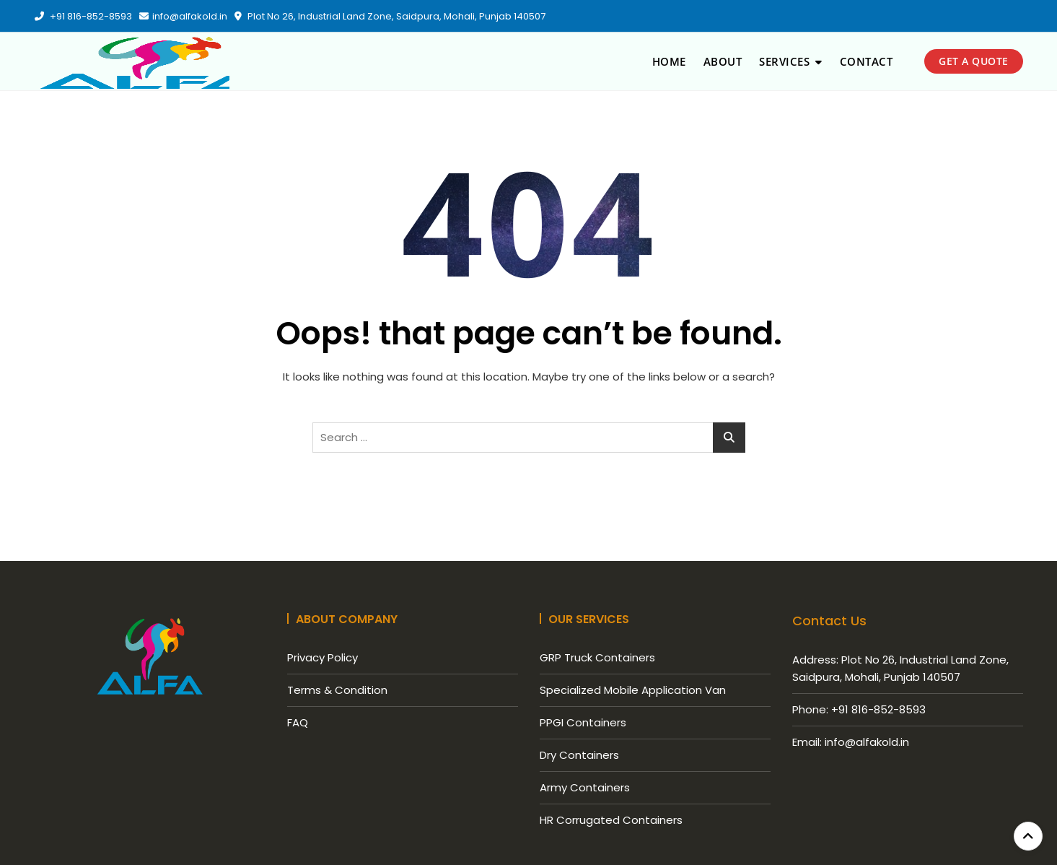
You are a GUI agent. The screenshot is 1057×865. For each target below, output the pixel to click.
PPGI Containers (583, 722)
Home (669, 61)
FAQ (297, 722)
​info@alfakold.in (183, 16)
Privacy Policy (322, 657)
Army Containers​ (585, 787)
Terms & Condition (337, 689)
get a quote (974, 61)
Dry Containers (579, 754)
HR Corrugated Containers (611, 819)
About (722, 61)
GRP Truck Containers (597, 657)
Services (784, 61)
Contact (866, 61)
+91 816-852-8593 (83, 16)
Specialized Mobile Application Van (633, 689)
